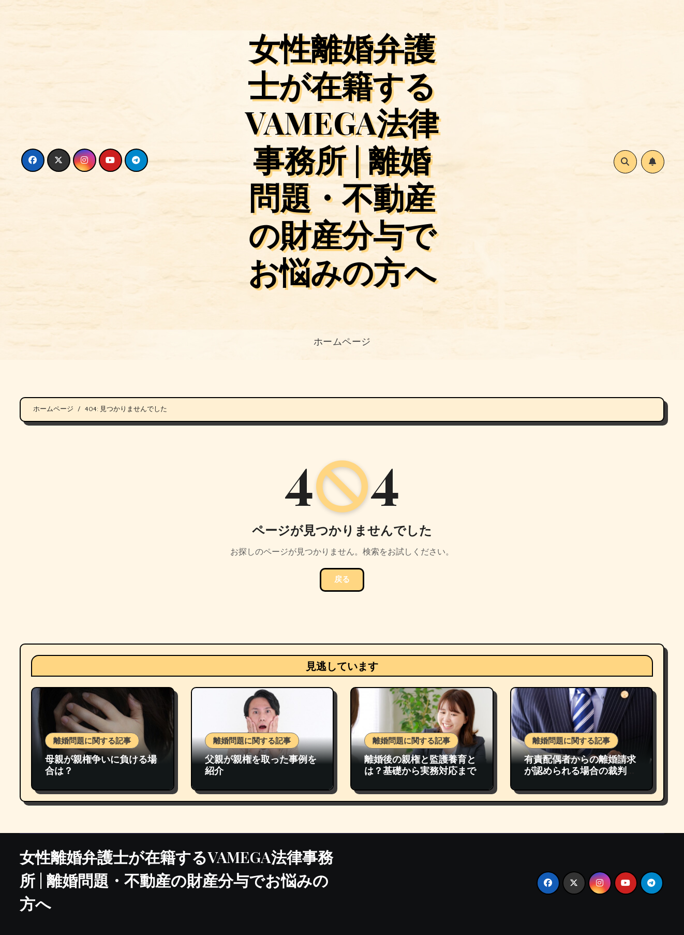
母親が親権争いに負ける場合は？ (101, 765)
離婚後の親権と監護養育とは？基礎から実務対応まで (420, 765)
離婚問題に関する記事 (92, 740)
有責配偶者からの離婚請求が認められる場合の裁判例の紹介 (580, 770)
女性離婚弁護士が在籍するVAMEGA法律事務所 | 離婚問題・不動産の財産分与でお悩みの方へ (342, 158)
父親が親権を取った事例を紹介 (261, 765)
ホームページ (342, 341)
